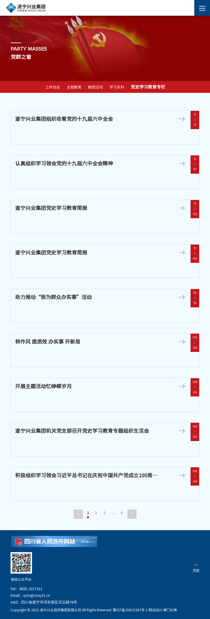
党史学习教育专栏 (148, 87)
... (113, 512)
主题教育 (74, 87)
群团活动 (95, 87)
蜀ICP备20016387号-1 (130, 610)
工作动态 (52, 87)
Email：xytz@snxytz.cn (30, 595)
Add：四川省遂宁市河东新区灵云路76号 (44, 602)
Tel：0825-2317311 (27, 589)
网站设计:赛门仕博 (163, 610)
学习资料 (116, 87)
